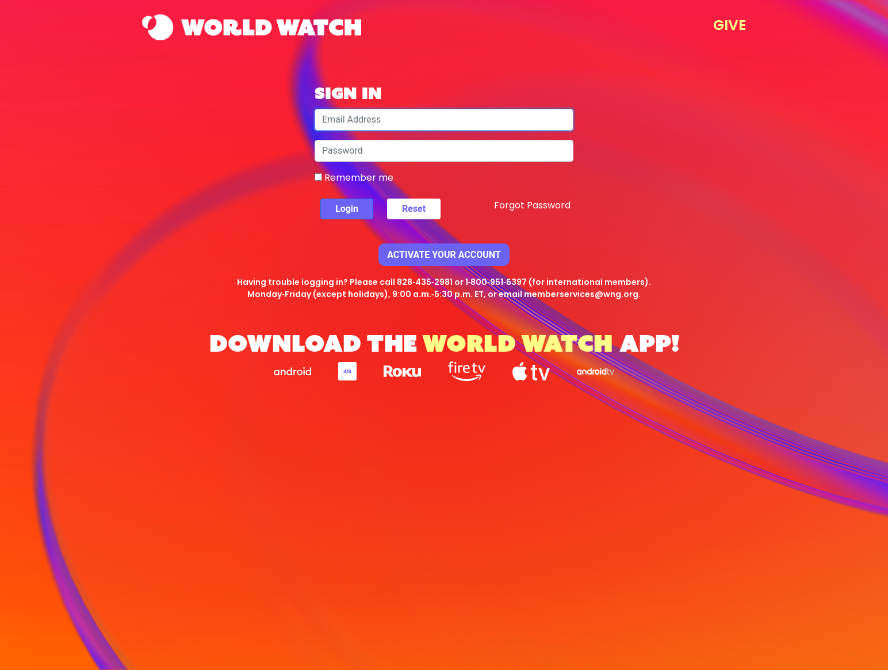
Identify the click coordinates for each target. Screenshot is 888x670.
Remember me (354, 177)
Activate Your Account (444, 254)
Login (346, 208)
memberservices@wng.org (581, 294)
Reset (414, 208)
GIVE (729, 25)
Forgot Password (532, 205)
